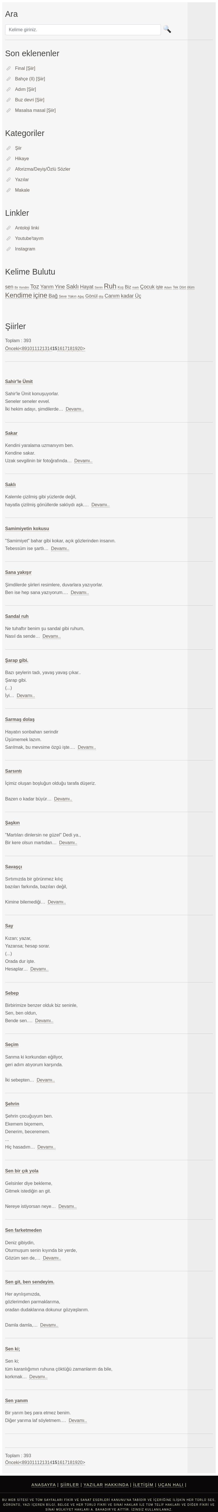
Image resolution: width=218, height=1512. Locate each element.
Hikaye (22, 158)
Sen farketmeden (23, 1230)
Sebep (12, 993)
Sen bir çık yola (21, 1170)
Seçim (11, 1044)
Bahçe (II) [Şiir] (30, 78)
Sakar (11, 433)
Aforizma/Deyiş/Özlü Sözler (42, 169)
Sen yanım (16, 1400)
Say (9, 925)
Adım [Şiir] (25, 89)
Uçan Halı (171, 1484)
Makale (22, 190)
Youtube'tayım (29, 238)
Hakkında (117, 1484)
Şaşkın (12, 822)
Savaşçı (13, 866)
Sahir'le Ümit (19, 381)
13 (44, 348)
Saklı (10, 484)
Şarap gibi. (16, 660)
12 (39, 348)
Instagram (25, 248)
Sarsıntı (13, 771)
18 (69, 348)
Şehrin (12, 1103)
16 (59, 348)
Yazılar (22, 179)
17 (65, 348)
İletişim (143, 1484)
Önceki (12, 348)
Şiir (18, 148)
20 (80, 348)
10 (29, 348)
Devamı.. (75, 409)
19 (74, 348)
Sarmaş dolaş (20, 719)
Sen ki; (12, 1348)
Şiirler (69, 1484)
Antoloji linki (27, 227)
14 (49, 348)
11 (34, 348)
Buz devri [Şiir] (29, 99)
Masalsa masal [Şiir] (35, 110)
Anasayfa (44, 1484)
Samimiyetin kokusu (27, 528)
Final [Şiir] (25, 68)
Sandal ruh (17, 616)
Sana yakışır (18, 572)
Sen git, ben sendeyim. (29, 1281)
